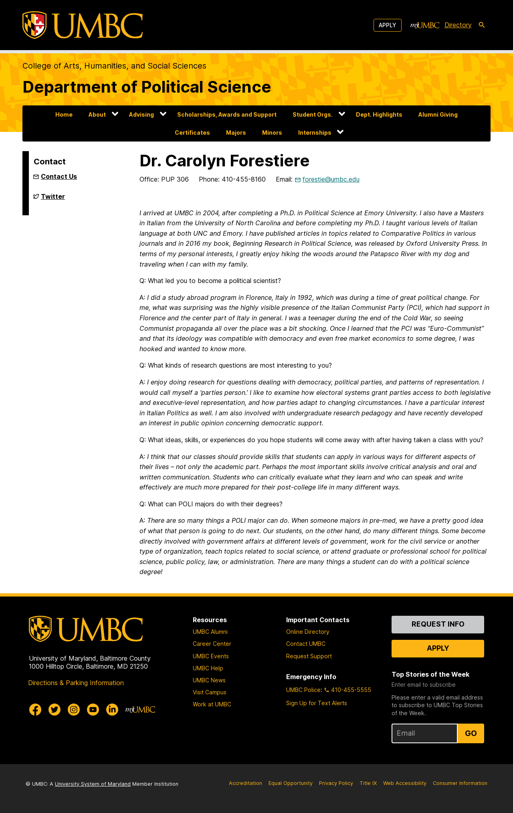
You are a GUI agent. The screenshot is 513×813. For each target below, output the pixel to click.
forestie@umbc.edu (331, 179)
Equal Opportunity (291, 783)
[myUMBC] (425, 25)
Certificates (192, 132)
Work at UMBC (212, 704)
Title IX (368, 783)
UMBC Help (208, 668)
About (97, 114)
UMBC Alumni (210, 631)
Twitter (53, 200)
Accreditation (245, 783)
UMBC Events (211, 656)
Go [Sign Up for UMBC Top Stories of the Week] (471, 733)
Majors (236, 132)
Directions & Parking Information (76, 683)
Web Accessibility (404, 783)
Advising (141, 114)
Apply (387, 25)
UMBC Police (303, 689)
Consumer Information (460, 783)
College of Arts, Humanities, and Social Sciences (114, 66)
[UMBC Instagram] (74, 709)
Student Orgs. (313, 114)
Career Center (212, 643)
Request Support (309, 656)
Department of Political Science (146, 87)
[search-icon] (482, 25)
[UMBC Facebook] (35, 709)
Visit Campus (209, 692)
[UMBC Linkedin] (112, 709)
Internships (314, 132)
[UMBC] (82, 25)
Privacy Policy (336, 783)
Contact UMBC (305, 643)
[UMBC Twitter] (54, 709)
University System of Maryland (93, 784)
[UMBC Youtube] (93, 709)
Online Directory (307, 631)
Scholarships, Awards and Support (227, 114)
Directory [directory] (458, 25)
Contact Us (59, 176)
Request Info (438, 624)
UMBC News (209, 680)
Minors (272, 132)
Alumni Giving (438, 114)
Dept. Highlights (379, 114)
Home (64, 114)
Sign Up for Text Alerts (316, 703)
